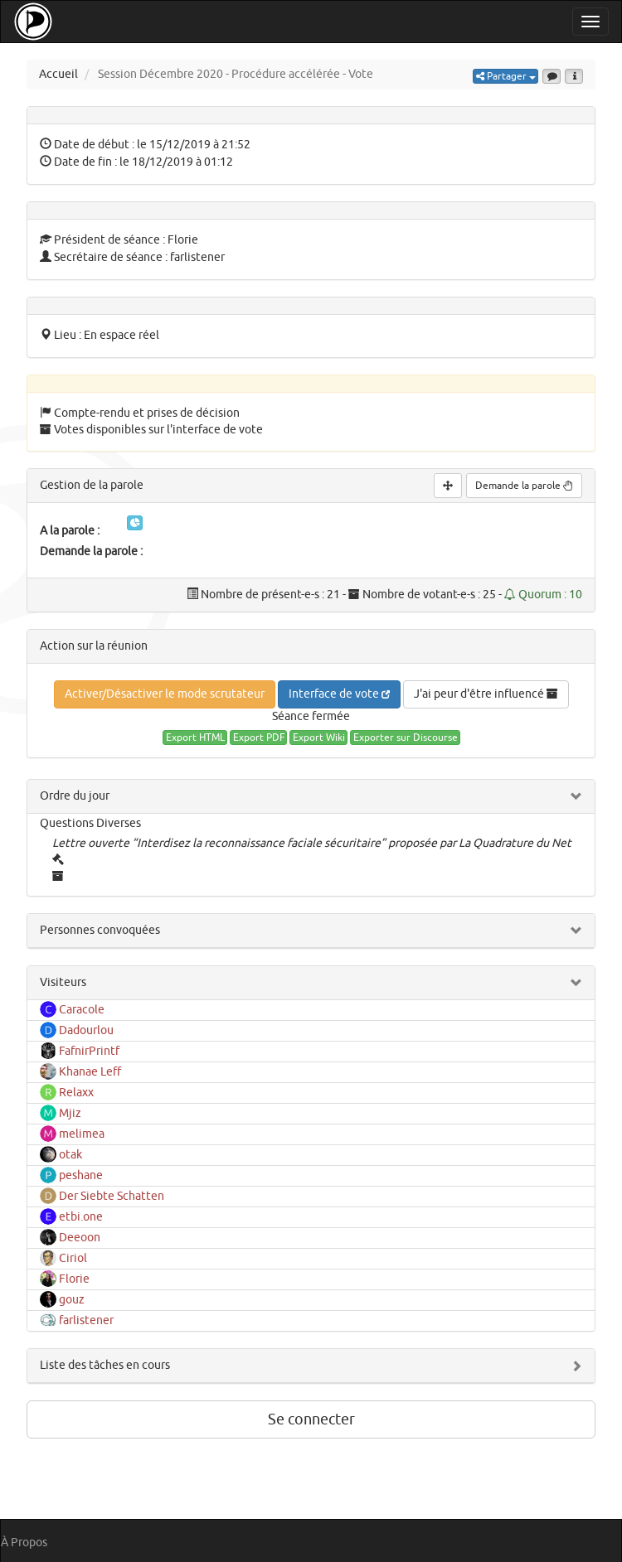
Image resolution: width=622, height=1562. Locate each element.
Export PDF (258, 737)
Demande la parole (524, 485)
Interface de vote (339, 694)
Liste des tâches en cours (105, 1365)
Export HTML (195, 737)
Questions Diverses (90, 823)
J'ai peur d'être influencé (486, 694)
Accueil (58, 74)
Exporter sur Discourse (405, 737)
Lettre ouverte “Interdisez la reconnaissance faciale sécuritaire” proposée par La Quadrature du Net (311, 843)
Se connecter (311, 1419)
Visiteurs (63, 982)
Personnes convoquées (100, 930)
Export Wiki (319, 737)
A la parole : (70, 531)
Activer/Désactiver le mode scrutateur (165, 694)
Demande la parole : (91, 551)
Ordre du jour (74, 796)
